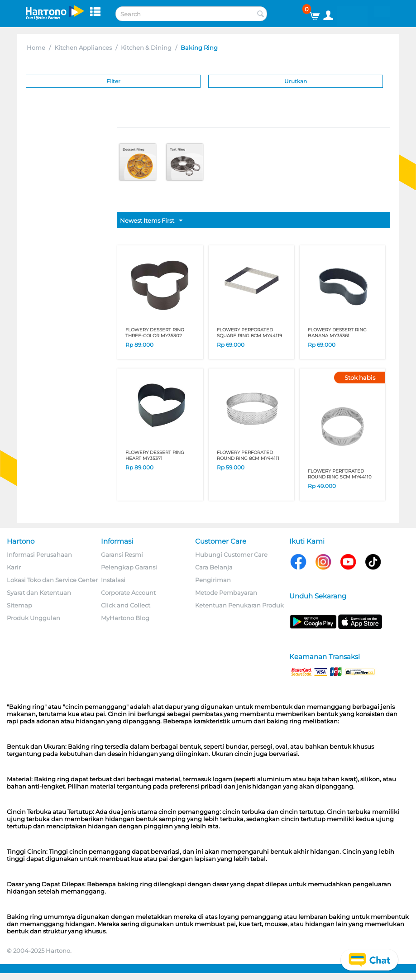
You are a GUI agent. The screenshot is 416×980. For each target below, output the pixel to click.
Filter (113, 81)
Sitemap (19, 605)
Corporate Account (128, 592)
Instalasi (113, 579)
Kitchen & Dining (146, 47)
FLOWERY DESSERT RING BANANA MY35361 (337, 333)
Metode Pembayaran (226, 592)
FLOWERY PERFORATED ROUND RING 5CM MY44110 (340, 474)
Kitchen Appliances (83, 47)
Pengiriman (213, 579)
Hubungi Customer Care (231, 554)
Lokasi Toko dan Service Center (52, 579)
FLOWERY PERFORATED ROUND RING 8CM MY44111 (248, 455)
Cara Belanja (214, 567)
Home (36, 47)
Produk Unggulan (33, 617)
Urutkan (295, 81)
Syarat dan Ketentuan (39, 592)
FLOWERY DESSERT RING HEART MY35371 (154, 455)
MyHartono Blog (125, 617)
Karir (14, 567)
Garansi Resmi (122, 554)
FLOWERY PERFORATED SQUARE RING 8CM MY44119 (249, 333)
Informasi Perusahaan (39, 554)
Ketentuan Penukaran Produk (239, 605)
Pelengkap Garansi (129, 567)
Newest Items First (151, 220)
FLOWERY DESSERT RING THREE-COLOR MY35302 (154, 333)
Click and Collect (125, 605)
